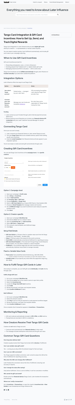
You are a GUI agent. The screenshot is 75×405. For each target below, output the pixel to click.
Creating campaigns (21, 28)
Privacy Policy (7, 399)
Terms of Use (14, 399)
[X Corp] (6, 389)
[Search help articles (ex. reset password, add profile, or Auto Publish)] (37, 14)
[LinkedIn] (8, 389)
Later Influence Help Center (10, 28)
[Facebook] (4, 389)
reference (22, 104)
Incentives (30, 28)
